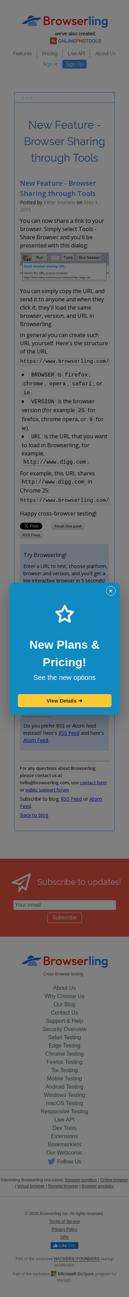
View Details (64, 700)
